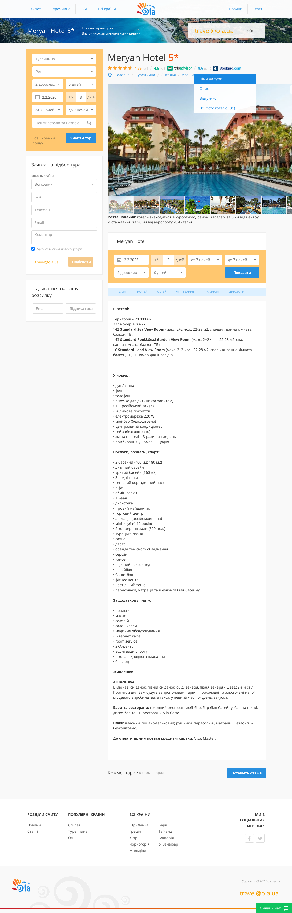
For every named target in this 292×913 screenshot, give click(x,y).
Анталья (168, 74)
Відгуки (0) (208, 98)
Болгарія (166, 837)
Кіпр (133, 837)
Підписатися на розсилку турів (56, 249)
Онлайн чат (274, 908)
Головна (122, 74)
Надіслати (81, 261)
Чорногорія (139, 844)
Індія (163, 824)
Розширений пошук (43, 140)
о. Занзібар (168, 844)
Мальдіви (137, 850)
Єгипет (35, 8)
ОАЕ (84, 8)
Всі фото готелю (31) (217, 108)
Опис (204, 88)
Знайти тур (80, 138)
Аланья (188, 74)
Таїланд (165, 831)
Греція (135, 831)
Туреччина (60, 8)
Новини (235, 8)
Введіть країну (42, 176)
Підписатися (81, 308)
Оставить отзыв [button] (246, 773)
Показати (242, 272)
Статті (258, 8)
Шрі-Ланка (138, 824)
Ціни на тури (211, 78)
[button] (107, 9)
